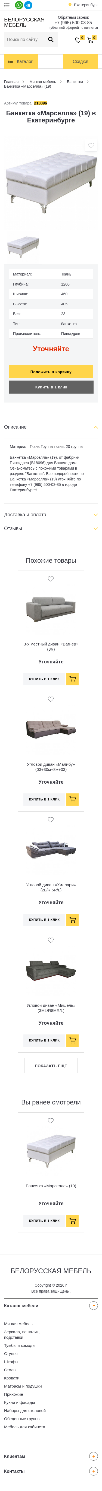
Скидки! (80, 61)
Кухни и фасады (19, 1402)
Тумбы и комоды (19, 1345)
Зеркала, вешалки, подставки (22, 1334)
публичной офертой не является (73, 28)
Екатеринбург (86, 5)
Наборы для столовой (25, 1410)
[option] (51, 183)
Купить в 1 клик (51, 387)
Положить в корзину (51, 372)
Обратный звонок (73, 17)
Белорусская (23, 22)
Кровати (11, 1378)
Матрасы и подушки (23, 1386)
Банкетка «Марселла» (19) (51, 1185)
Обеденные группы (22, 1418)
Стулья (11, 1353)
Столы (10, 1369)
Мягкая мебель (18, 1323)
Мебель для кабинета (24, 1426)
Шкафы (11, 1361)
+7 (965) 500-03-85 (73, 22)
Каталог (25, 61)
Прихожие (13, 1394)
